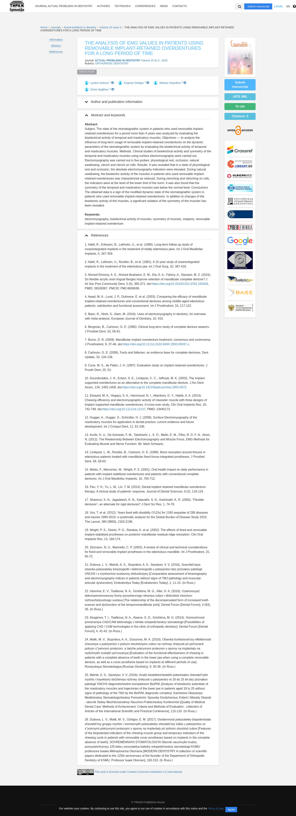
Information (55, 39)
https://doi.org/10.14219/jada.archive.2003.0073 (154, 387)
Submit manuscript (258, 6)
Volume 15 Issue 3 (110, 27)
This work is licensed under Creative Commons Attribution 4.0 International (138, 771)
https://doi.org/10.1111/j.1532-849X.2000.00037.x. (156, 344)
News (164, 6)
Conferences (145, 6)
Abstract (56, 45)
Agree (231, 809)
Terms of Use (215, 808)
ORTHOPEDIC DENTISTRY (111, 63)
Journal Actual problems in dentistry (63, 6)
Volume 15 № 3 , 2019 (154, 60)
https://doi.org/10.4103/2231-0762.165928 (180, 283)
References (56, 51)
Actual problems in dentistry (80, 27)
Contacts (179, 6)
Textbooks (122, 6)
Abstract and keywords (105, 115)
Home (43, 27)
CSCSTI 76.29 (87, 71)
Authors (103, 6)
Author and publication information (113, 102)
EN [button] (288, 6)
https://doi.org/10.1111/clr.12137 (124, 409)
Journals (56, 27)
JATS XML (240, 96)
